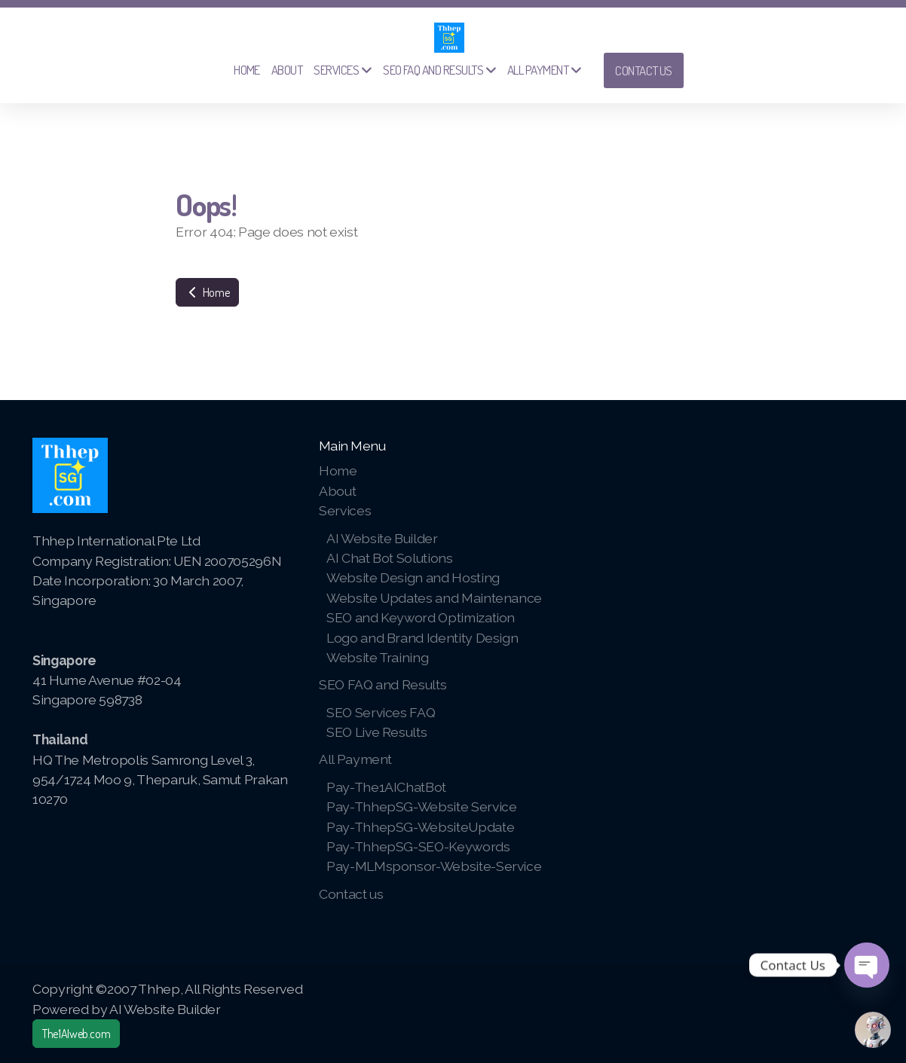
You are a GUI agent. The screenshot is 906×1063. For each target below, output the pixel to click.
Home (207, 292)
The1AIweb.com (76, 1033)
